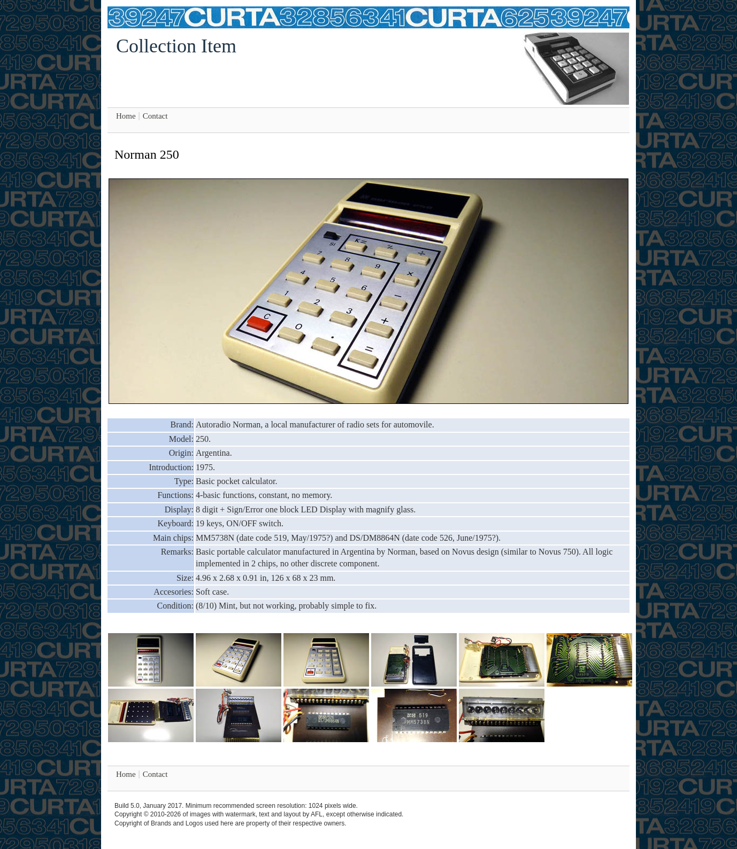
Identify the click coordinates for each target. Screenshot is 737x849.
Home (126, 116)
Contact (155, 116)
